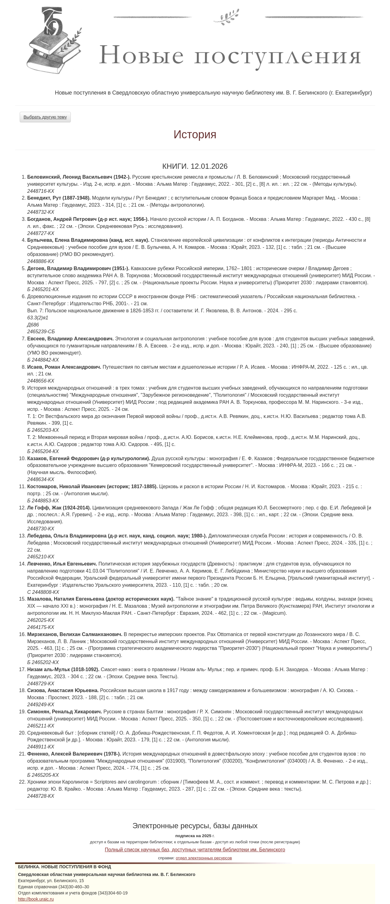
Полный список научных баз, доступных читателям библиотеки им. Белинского (195, 849)
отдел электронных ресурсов (204, 858)
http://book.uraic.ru (36, 899)
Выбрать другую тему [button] (45, 117)
